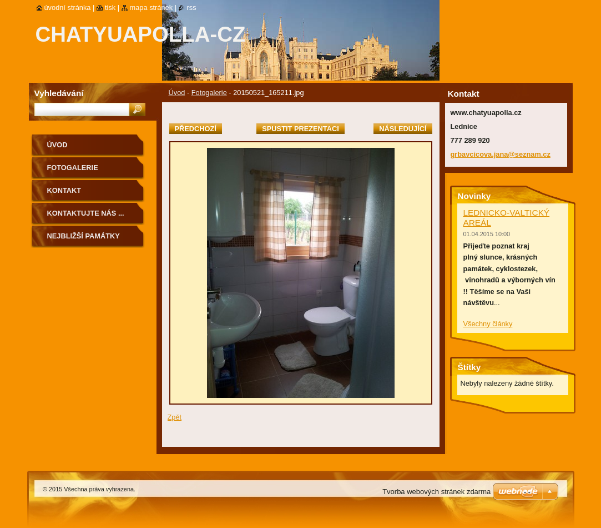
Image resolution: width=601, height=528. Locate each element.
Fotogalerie (209, 92)
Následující (402, 128)
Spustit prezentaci (300, 128)
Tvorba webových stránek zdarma (436, 491)
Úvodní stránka (67, 7)
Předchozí (195, 128)
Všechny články (488, 324)
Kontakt (64, 190)
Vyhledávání (59, 93)
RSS (191, 7)
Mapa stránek (151, 7)
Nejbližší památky (83, 236)
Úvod (177, 92)
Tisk (110, 7)
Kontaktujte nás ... (85, 213)
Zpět (175, 417)
